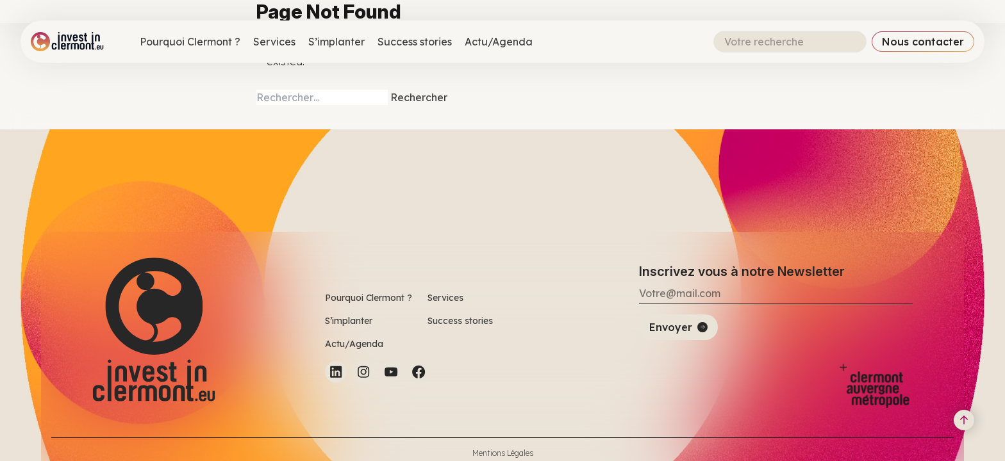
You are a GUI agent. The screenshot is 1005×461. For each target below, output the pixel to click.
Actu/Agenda (499, 41)
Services (274, 41)
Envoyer (670, 327)
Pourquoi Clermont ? (190, 41)
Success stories (415, 41)
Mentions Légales (502, 453)
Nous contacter (923, 41)
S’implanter (336, 41)
